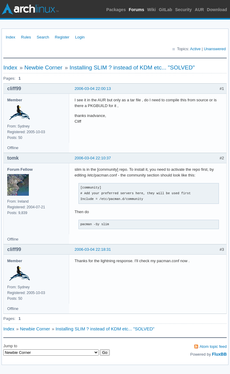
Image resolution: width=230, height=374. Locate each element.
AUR (199, 9)
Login (80, 37)
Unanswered (215, 49)
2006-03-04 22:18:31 (93, 249)
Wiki (151, 9)
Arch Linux (30, 9)
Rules (26, 37)
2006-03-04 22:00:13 (93, 88)
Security (183, 9)
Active (195, 49)
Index (10, 37)
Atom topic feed (213, 346)
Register (62, 37)
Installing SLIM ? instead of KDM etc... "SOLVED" (132, 67)
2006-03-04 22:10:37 (93, 158)
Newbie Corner (43, 67)
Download (217, 9)
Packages (116, 9)
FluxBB (219, 354)
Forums (136, 9)
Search (43, 37)
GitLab (165, 9)
